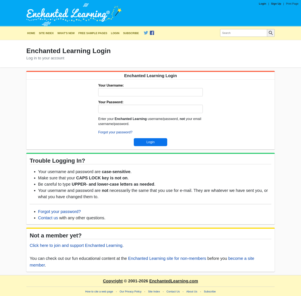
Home (31, 33)
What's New (66, 33)
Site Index (46, 33)
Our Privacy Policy (131, 291)
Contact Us (173, 291)
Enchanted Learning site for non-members (167, 258)
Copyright (113, 281)
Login (262, 3)
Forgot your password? (115, 132)
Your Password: (111, 102)
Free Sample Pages (92, 33)
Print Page (292, 3)
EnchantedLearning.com (173, 281)
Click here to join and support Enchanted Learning (76, 245)
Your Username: (111, 85)
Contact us (48, 218)
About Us (191, 291)
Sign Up (276, 3)
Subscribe (131, 33)
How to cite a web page (99, 291)
